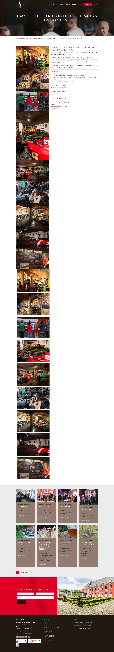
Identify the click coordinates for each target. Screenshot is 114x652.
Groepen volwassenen (35, 38)
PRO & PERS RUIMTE (49, 640)
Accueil (18, 38)
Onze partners (48, 638)
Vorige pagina (22, 572)
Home (48, 5)
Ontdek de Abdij (49, 624)
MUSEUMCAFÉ (73, 5)
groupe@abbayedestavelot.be (59, 106)
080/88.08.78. (54, 108)
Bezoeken (87, 5)
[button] (93, 5)
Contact (47, 633)
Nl (23, 5)
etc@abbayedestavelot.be (24, 633)
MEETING (80, 5)
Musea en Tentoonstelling (59, 5)
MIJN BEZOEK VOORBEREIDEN (52, 627)
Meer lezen (22, 515)
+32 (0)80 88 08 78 (22, 631)
